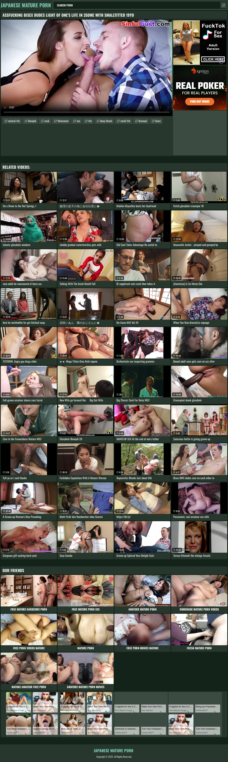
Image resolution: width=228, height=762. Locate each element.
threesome (63, 121)
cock (46, 121)
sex (78, 121)
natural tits (14, 121)
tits (90, 121)
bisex (158, 121)
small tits (125, 121)
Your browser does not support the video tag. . (86, 68)
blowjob (32, 121)
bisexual (143, 121)
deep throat (106, 121)
